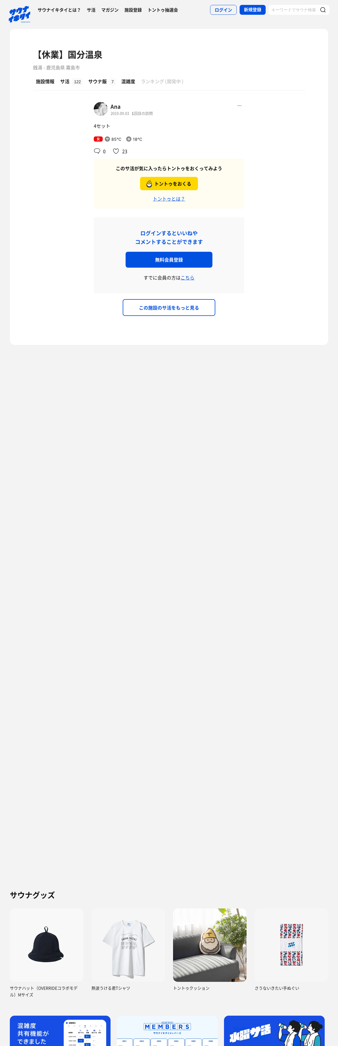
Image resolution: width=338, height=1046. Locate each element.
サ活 (91, 10)
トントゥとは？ (169, 198)
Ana (116, 106)
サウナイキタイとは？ (59, 10)
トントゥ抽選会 (163, 10)
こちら (187, 277)
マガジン (110, 10)
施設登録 (133, 10)
